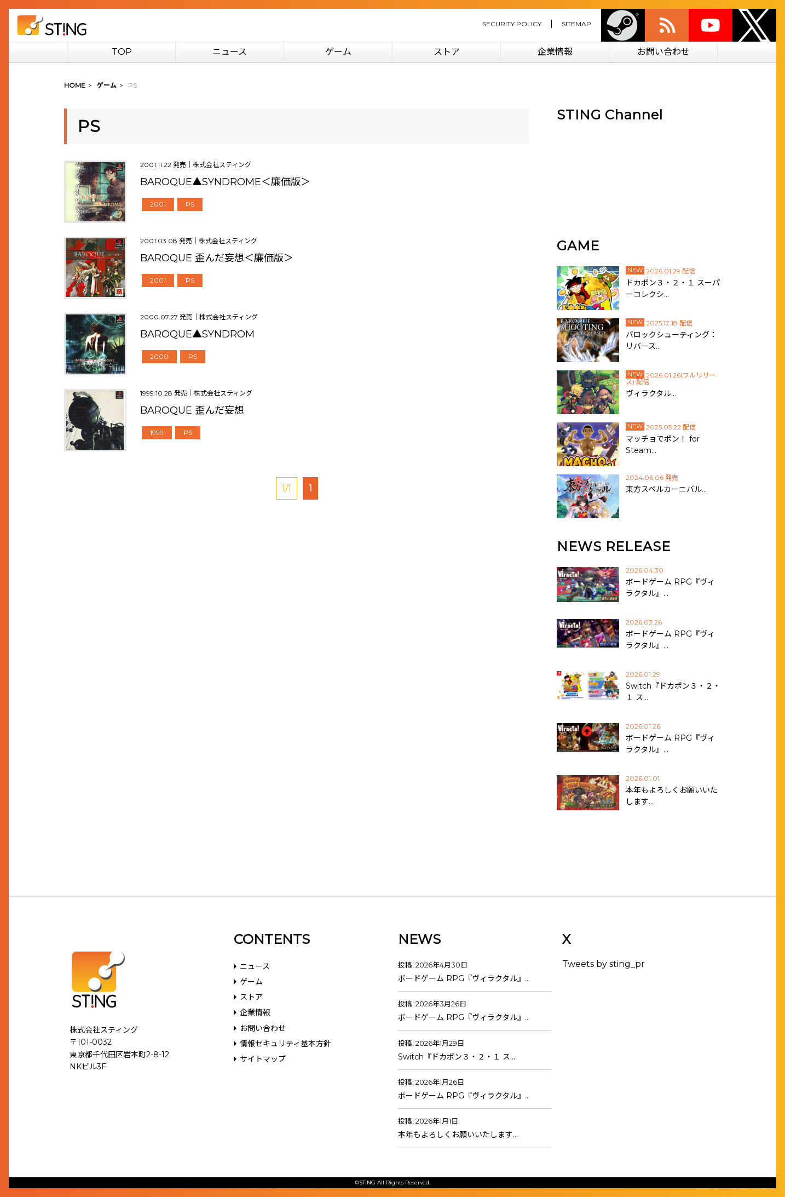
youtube (710, 25)
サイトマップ (263, 1059)
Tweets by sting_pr (603, 964)
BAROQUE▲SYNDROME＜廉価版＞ (225, 182)
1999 (157, 432)
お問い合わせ (663, 52)
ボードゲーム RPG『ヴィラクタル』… (464, 978)
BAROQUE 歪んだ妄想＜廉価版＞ (216, 258)
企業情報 (555, 52)
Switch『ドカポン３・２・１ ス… (456, 1057)
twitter (754, 25)
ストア (447, 52)
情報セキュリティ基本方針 (285, 1044)
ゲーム (338, 52)
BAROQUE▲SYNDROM (197, 334)
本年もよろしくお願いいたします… (458, 1134)
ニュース (229, 52)
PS (190, 204)
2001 (158, 204)
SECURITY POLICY (511, 24)
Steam (623, 25)
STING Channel (610, 115)
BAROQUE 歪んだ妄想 (192, 410)
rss (667, 25)
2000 (159, 356)
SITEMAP (576, 24)
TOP (122, 52)
